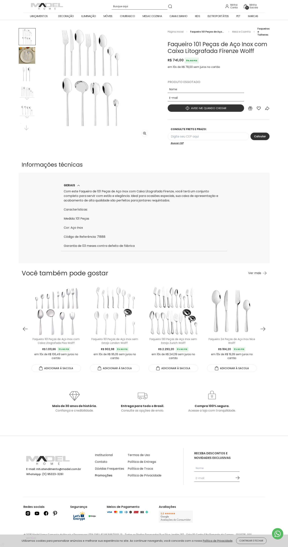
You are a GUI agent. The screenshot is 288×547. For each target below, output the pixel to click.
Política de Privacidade (144, 475)
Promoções (103, 475)
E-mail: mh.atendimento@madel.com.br (53, 469)
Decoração (66, 16)
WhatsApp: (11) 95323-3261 (44, 474)
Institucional (104, 455)
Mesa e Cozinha (152, 16)
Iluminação (88, 16)
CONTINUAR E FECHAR (251, 540)
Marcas (253, 16)
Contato (101, 462)
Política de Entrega (142, 462)
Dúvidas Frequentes (109, 468)
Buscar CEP (177, 143)
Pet (238, 16)
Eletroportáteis (218, 16)
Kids (197, 16)
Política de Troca (140, 468)
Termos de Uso (139, 455)
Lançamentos (39, 16)
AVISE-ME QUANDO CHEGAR (205, 108)
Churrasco (127, 16)
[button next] (262, 329)
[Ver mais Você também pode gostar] (257, 273)
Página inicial (176, 31)
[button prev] (25, 329)
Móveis (108, 16)
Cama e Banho (178, 16)
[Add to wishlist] (259, 109)
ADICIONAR (56, 368)
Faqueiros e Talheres (263, 31)
